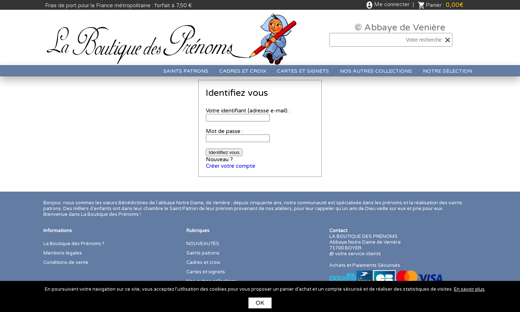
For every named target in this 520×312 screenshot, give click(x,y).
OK (260, 303)
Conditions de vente (65, 262)
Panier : (444, 5)
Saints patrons (185, 71)
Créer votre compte (230, 166)
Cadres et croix (242, 71)
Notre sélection (447, 71)
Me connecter (392, 4)
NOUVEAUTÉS (202, 244)
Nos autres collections (376, 71)
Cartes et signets (303, 71)
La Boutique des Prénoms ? (73, 244)
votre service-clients (358, 254)
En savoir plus (469, 289)
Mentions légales (62, 253)
